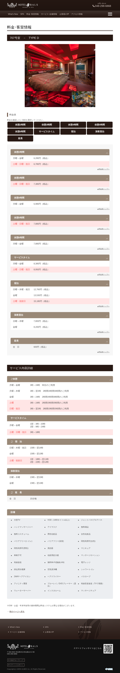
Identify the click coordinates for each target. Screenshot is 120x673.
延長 (20, 138)
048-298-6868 (12, 654)
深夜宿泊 (99, 131)
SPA (22, 14)
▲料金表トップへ (103, 169)
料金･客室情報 (32, 14)
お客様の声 (64, 14)
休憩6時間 (20, 131)
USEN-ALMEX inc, (23, 669)
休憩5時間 (100, 124)
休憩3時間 (47, 124)
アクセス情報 (77, 14)
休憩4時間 (73, 124)
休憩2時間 (20, 124)
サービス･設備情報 (49, 14)
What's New (13, 14)
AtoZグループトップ (16, 660)
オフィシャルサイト (16, 665)
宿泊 (73, 131)
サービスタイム (47, 131)
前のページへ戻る (16, 612)
